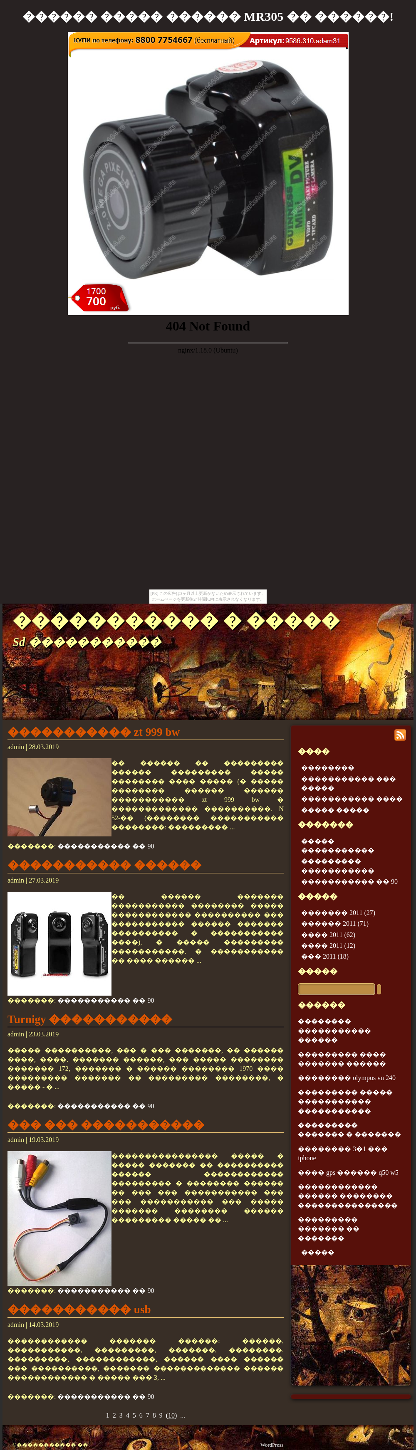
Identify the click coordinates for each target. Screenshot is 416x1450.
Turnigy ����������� (89, 1019)
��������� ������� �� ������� (328, 1229)
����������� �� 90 (105, 846)
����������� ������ (104, 865)
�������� (327, 767)
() (171, 1415)
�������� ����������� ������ (334, 1030)
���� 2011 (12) (328, 945)
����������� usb (79, 1309)
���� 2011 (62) (328, 934)
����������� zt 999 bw (93, 732)
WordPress (271, 1445)
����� (317, 971)
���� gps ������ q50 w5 (348, 1172)
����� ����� (335, 810)
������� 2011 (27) (338, 912)
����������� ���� (352, 798)
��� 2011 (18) (325, 956)
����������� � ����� (176, 620)
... (182, 1415)
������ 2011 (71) (335, 923)
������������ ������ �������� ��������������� (348, 1196)
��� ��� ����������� (105, 1125)
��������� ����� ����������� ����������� (345, 1102)
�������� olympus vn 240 (347, 1077)
